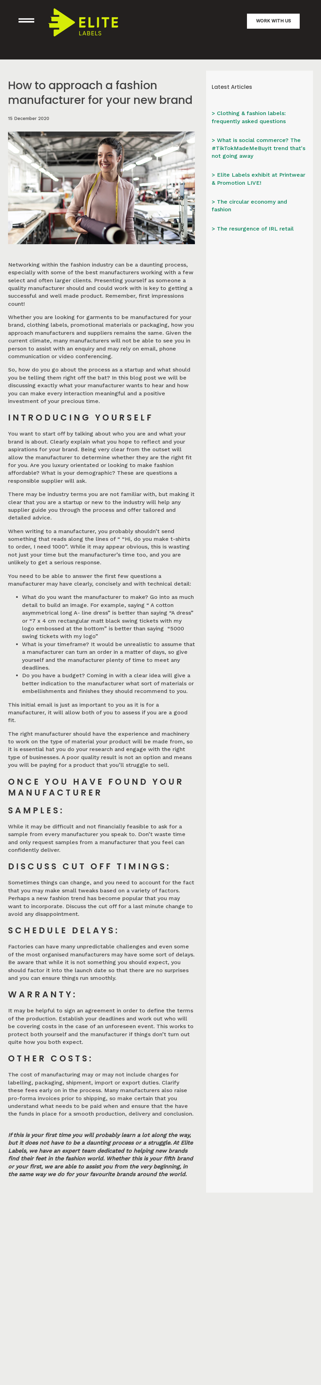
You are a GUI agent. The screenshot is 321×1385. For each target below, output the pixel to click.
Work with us (273, 20)
